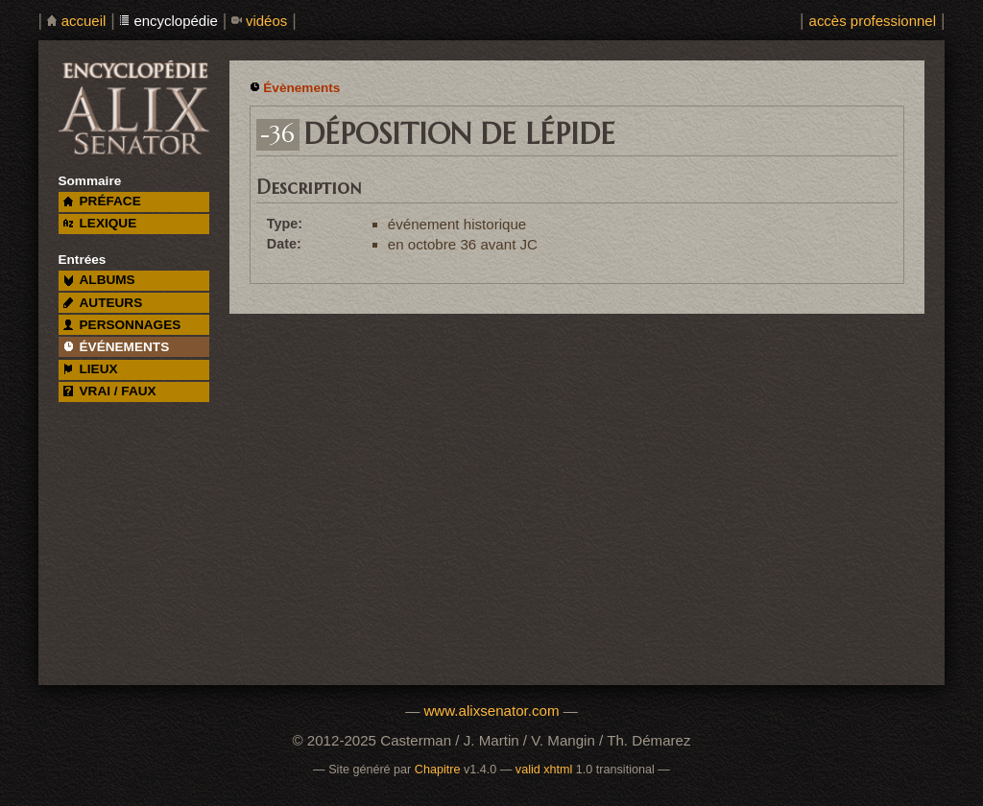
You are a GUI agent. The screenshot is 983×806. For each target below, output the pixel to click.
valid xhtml (544, 769)
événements (116, 347)
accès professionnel (872, 20)
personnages (122, 325)
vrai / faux (109, 391)
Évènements (301, 88)
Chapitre (438, 769)
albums (99, 280)
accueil (84, 20)
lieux (90, 369)
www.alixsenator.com (491, 710)
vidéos (266, 20)
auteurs (103, 303)
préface (102, 201)
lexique (99, 223)
